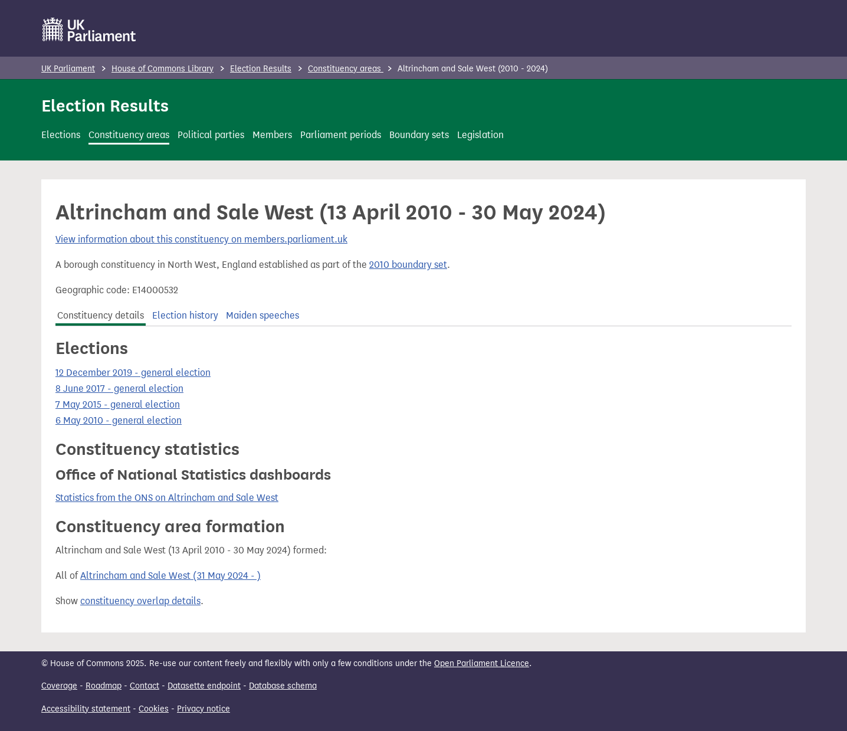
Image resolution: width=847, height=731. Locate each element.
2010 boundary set (408, 264)
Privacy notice (203, 709)
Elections (60, 134)
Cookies (154, 709)
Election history (185, 315)
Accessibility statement (85, 709)
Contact (144, 686)
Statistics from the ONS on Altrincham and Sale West (166, 497)
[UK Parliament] (89, 29)
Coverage (59, 686)
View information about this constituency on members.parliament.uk (201, 239)
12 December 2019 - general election (133, 372)
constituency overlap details (140, 601)
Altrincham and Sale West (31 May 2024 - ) (170, 575)
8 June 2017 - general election (119, 388)
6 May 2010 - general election (118, 420)
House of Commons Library (162, 69)
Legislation (480, 134)
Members (272, 134)
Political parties (211, 134)
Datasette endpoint (204, 686)
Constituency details (100, 315)
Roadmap (104, 686)
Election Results (260, 69)
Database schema (283, 686)
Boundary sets (419, 134)
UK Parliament (68, 69)
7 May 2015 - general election (117, 404)
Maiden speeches (262, 315)
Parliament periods (340, 134)
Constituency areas (345, 69)
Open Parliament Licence (481, 663)
